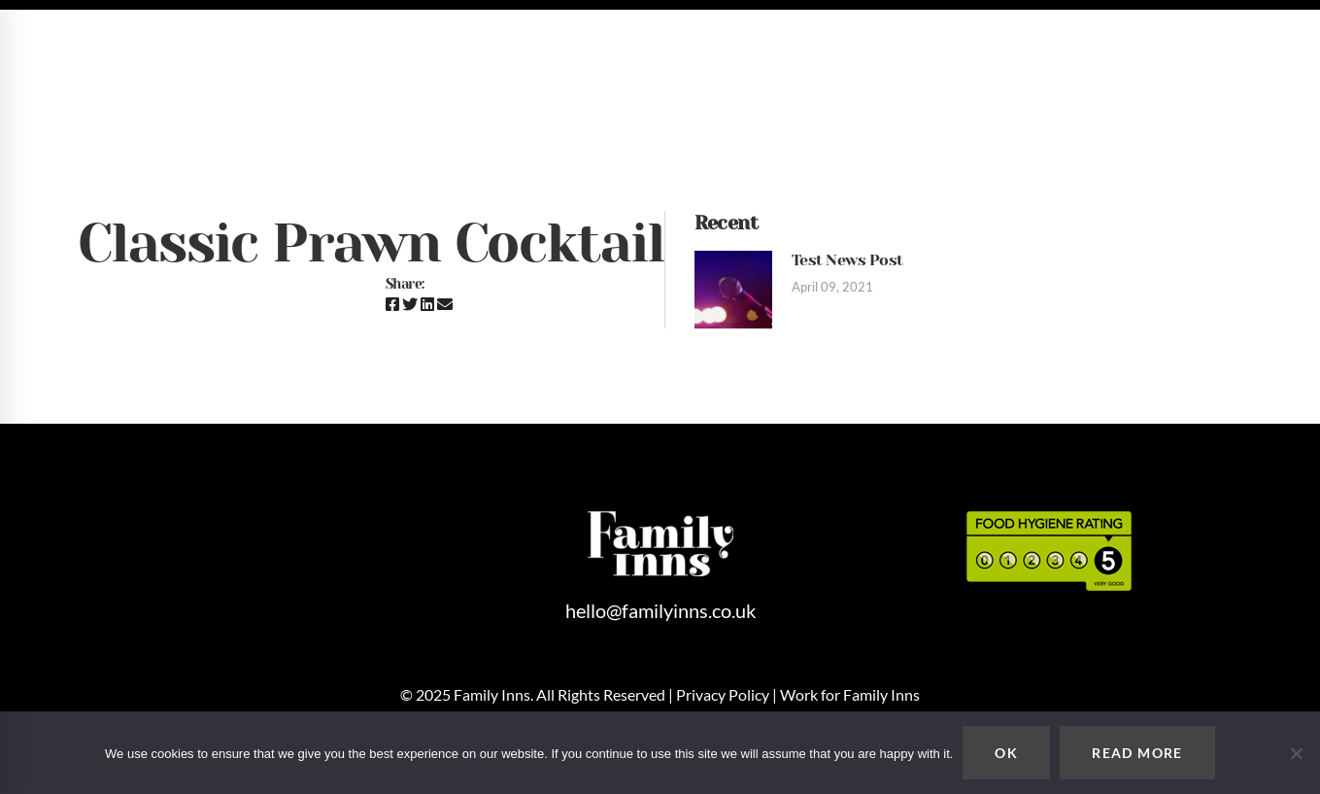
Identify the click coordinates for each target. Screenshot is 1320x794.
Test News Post (847, 260)
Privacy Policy (722, 694)
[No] (1295, 753)
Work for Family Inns (850, 694)
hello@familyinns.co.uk (1111, 42)
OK (1006, 752)
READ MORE (1137, 752)
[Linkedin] (427, 304)
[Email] (445, 304)
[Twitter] (410, 304)
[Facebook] (392, 304)
